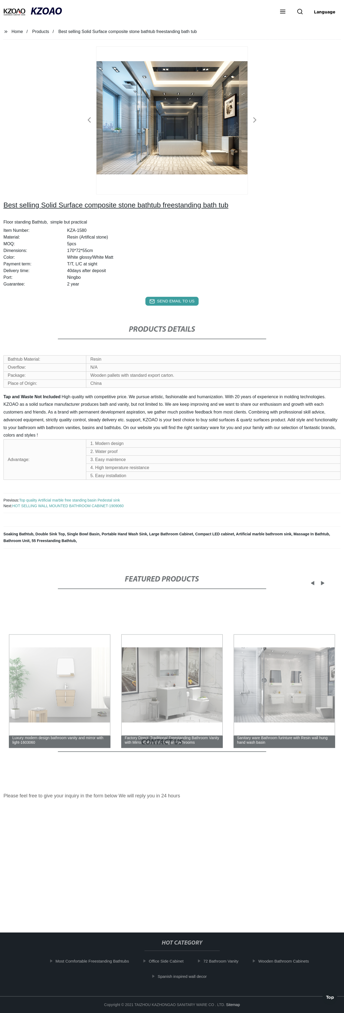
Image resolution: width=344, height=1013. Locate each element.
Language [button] (324, 11)
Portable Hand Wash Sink (124, 534)
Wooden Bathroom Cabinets (289, 961)
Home (17, 31)
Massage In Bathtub (311, 534)
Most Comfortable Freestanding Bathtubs (97, 961)
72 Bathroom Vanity (226, 961)
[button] (283, 12)
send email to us (172, 301)
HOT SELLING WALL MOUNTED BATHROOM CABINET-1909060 (68, 506)
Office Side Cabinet (172, 961)
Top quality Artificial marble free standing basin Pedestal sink (69, 500)
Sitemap (233, 1005)
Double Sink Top (50, 534)
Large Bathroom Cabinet (171, 534)
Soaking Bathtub (18, 534)
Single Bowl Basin (83, 534)
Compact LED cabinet (214, 534)
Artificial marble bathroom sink (263, 534)
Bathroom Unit (16, 541)
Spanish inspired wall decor (187, 976)
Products (40, 31)
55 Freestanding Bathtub (54, 541)
